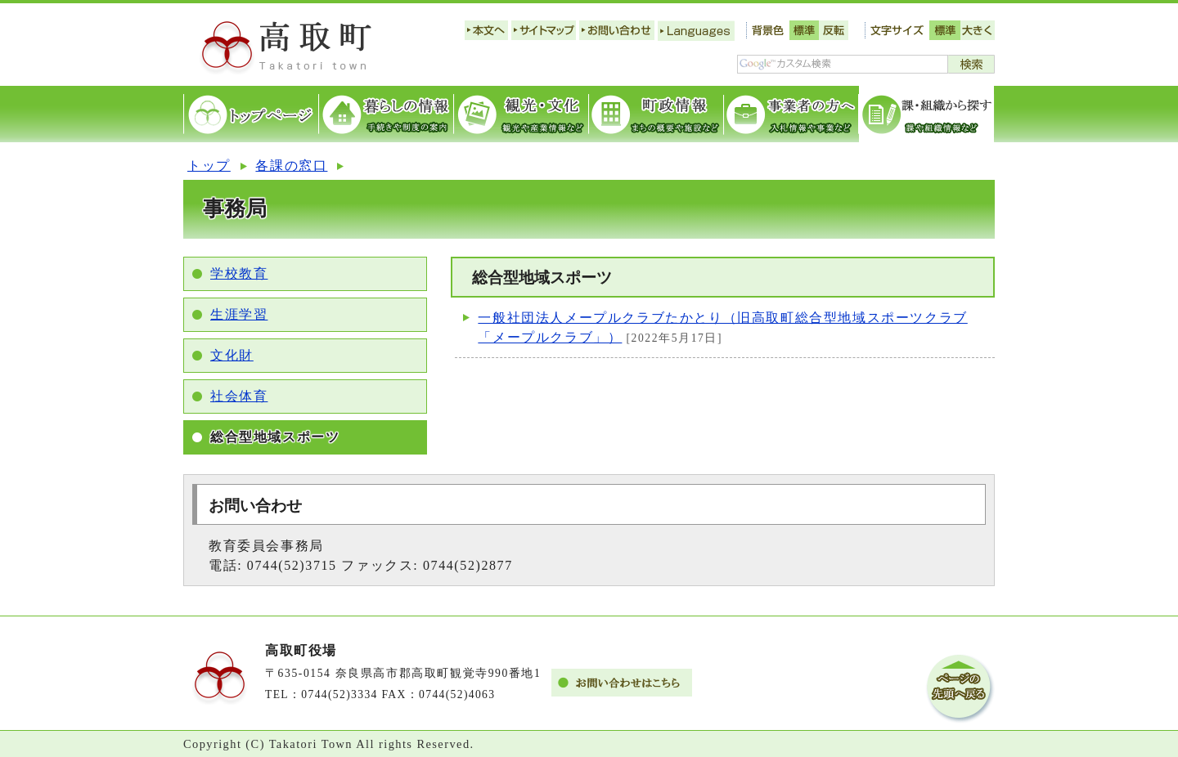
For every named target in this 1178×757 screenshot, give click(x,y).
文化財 (232, 355)
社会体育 (239, 396)
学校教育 (239, 273)
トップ (209, 165)
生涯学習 (239, 314)
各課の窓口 (291, 165)
